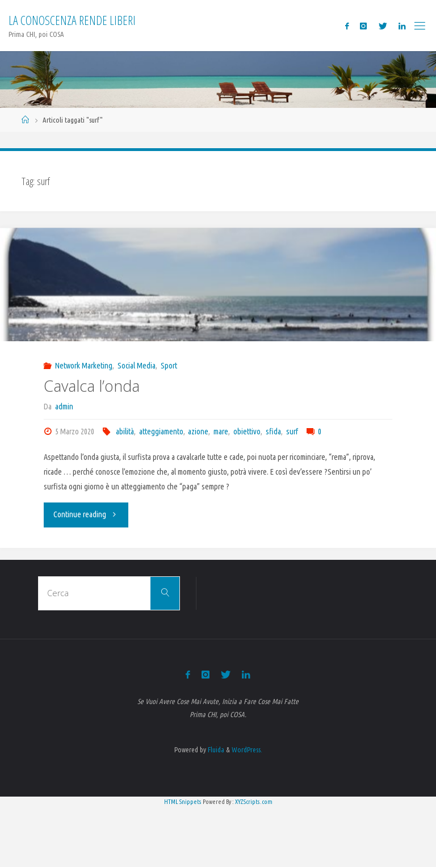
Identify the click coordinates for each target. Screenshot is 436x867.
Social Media (137, 365)
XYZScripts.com (253, 801)
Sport (169, 365)
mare (220, 431)
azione (198, 431)
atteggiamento (161, 431)
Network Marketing (83, 365)
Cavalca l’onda (92, 385)
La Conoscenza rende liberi (72, 20)
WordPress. (247, 749)
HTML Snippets (183, 801)
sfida (273, 431)
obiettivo (247, 431)
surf (292, 431)
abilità (125, 431)
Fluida (215, 749)
